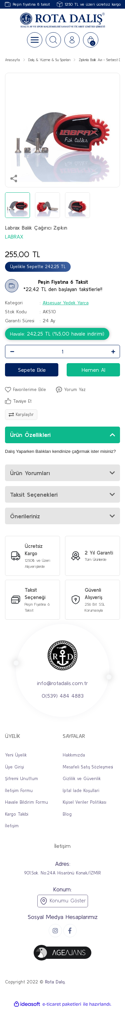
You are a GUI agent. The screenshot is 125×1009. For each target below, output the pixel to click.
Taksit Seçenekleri (34, 494)
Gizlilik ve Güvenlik (82, 778)
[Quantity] (62, 351)
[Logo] (62, 20)
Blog (67, 814)
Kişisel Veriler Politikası (84, 802)
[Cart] (90, 40)
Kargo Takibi (16, 814)
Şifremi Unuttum (21, 778)
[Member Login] (72, 40)
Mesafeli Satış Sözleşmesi (88, 766)
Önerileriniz (25, 516)
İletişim (12, 825)
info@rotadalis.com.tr (62, 683)
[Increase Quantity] (113, 351)
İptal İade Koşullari (81, 790)
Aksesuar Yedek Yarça (66, 302)
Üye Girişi (14, 766)
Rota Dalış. (55, 981)
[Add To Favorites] (25, 389)
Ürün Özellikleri (30, 434)
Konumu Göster (63, 901)
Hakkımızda (74, 755)
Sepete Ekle (32, 370)
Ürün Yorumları (30, 472)
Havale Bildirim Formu (26, 802)
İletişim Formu (19, 790)
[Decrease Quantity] (12, 351)
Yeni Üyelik (16, 755)
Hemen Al (93, 370)
